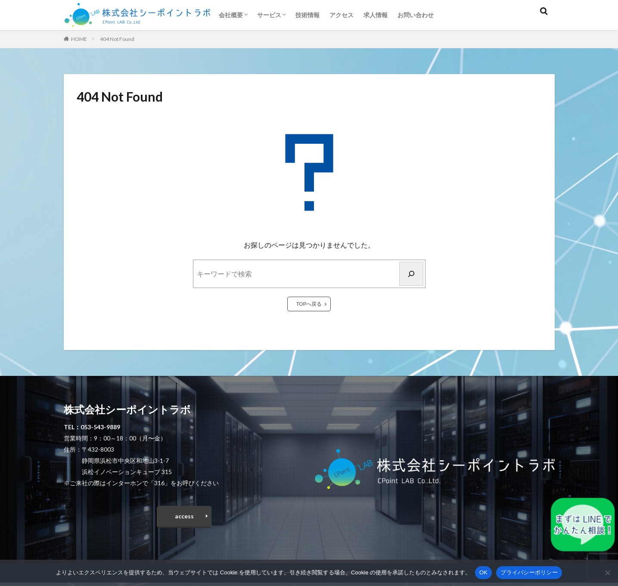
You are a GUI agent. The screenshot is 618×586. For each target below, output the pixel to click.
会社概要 (231, 15)
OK (483, 572)
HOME (79, 39)
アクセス (341, 15)
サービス (269, 15)
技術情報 (307, 15)
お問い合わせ (416, 15)
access (184, 518)
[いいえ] (607, 572)
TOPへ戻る (309, 304)
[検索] (411, 274)
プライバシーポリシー (529, 572)
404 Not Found (117, 39)
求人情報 (375, 15)
